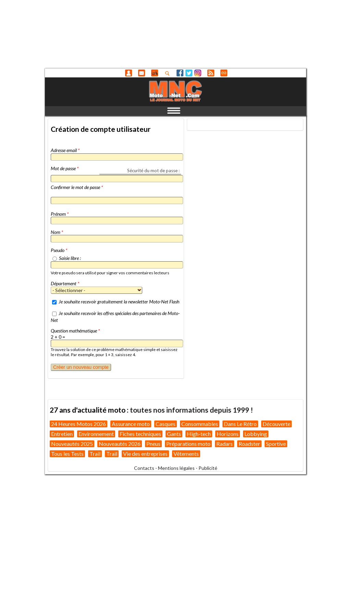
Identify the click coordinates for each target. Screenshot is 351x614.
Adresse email (65, 150)
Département (65, 283)
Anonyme (128, 73)
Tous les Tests (67, 453)
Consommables (199, 424)
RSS (210, 73)
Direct (223, 73)
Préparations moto (188, 443)
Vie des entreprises (145, 453)
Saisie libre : (70, 258)
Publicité (207, 468)
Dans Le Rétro (240, 424)
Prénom (60, 214)
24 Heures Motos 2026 (78, 424)
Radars (224, 443)
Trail (94, 453)
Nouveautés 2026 (120, 443)
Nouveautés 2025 (72, 443)
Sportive (276, 443)
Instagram (197, 73)
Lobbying (255, 433)
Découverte (276, 424)
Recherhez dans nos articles (168, 73)
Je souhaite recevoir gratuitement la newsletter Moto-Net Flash (119, 301)
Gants (174, 433)
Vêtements (186, 453)
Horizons (228, 433)
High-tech (199, 433)
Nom (57, 232)
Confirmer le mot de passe (77, 187)
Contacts (144, 468)
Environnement (96, 433)
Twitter (188, 73)
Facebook (180, 73)
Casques (166, 424)
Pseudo (59, 250)
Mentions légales (176, 468)
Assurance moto (131, 424)
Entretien (62, 433)
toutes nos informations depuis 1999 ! (191, 409)
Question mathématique (75, 331)
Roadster (249, 443)
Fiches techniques (140, 433)
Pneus (153, 443)
